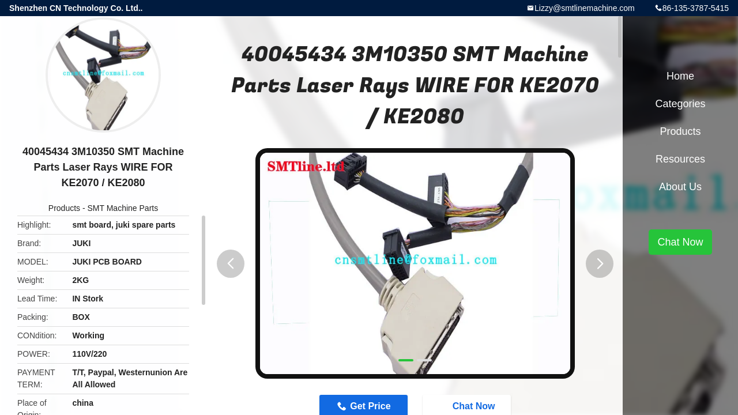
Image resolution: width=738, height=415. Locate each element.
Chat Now (680, 242)
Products (64, 208)
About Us (680, 187)
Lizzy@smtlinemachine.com (584, 8)
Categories (680, 104)
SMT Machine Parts (123, 208)
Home (680, 76)
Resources (680, 159)
